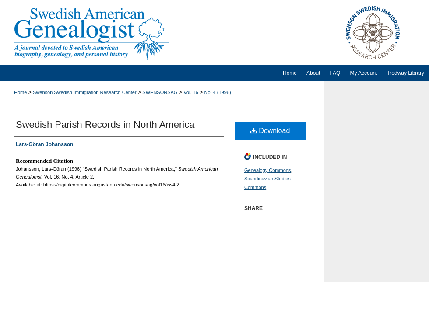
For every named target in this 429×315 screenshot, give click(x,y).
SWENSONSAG (159, 92)
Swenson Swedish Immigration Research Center (85, 92)
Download (270, 130)
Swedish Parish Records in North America (105, 124)
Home (20, 92)
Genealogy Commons (267, 170)
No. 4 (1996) (217, 92)
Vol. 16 (190, 92)
